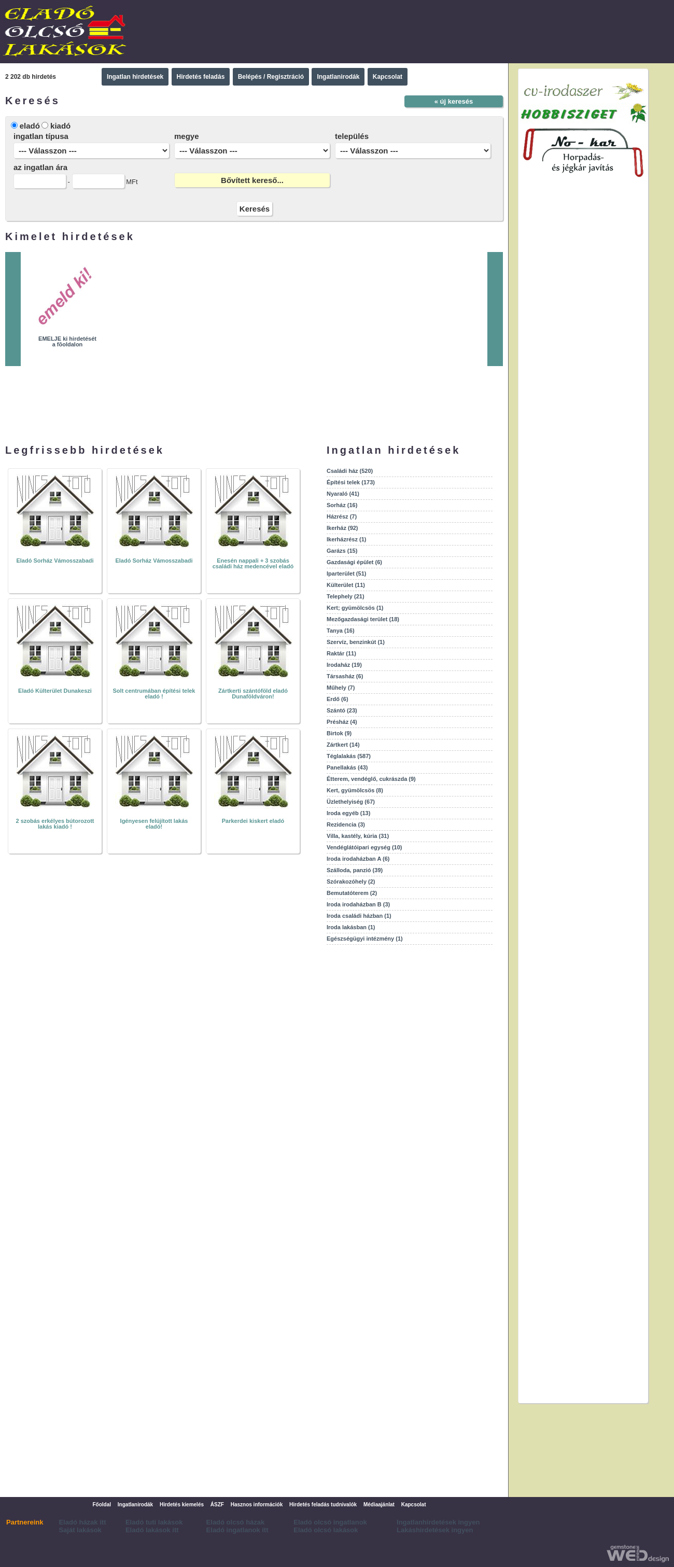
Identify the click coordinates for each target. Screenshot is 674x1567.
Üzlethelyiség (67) (351, 802)
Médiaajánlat (379, 1504)
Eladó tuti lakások (154, 1522)
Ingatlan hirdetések (135, 76)
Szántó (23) (342, 710)
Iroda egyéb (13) (348, 813)
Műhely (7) (341, 687)
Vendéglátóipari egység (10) (364, 847)
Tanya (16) (341, 630)
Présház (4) (342, 722)
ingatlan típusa (40, 136)
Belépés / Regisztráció (271, 76)
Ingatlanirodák (338, 76)
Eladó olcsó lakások (325, 1530)
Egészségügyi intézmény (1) (365, 938)
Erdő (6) (337, 699)
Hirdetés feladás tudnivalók (323, 1504)
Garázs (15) (342, 551)
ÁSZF (217, 1504)
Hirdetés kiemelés (182, 1504)
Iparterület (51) (346, 573)
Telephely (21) (345, 596)
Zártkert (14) (343, 744)
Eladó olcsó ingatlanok (330, 1522)
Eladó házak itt (82, 1522)
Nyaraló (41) (343, 494)
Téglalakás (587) (349, 756)
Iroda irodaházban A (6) (358, 859)
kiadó (60, 125)
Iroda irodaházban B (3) (358, 904)
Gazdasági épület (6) (354, 562)
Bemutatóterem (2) (352, 893)
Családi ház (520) (350, 471)
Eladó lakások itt (152, 1530)
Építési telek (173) (351, 482)
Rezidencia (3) (346, 824)
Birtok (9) (339, 733)
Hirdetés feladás (201, 76)
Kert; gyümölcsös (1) (355, 608)
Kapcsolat (387, 76)
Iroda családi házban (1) (359, 916)
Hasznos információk (257, 1504)
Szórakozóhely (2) (351, 881)
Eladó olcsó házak (235, 1522)
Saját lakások (80, 1530)
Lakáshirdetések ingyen (435, 1530)
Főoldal (101, 1504)
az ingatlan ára (40, 167)
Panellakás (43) (347, 767)
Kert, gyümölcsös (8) (355, 790)
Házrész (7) (342, 516)
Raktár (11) (341, 653)
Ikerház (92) (342, 528)
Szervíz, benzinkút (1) (356, 642)
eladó (30, 125)
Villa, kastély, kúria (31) (358, 836)
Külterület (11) (346, 585)
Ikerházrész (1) (346, 539)
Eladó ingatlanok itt (237, 1530)
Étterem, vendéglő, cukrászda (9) (371, 779)
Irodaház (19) (344, 665)
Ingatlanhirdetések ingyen (438, 1522)
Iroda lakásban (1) (351, 927)
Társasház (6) (345, 676)
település (352, 136)
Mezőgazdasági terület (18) (363, 619)
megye (186, 136)
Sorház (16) (342, 505)
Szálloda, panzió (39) (355, 870)
